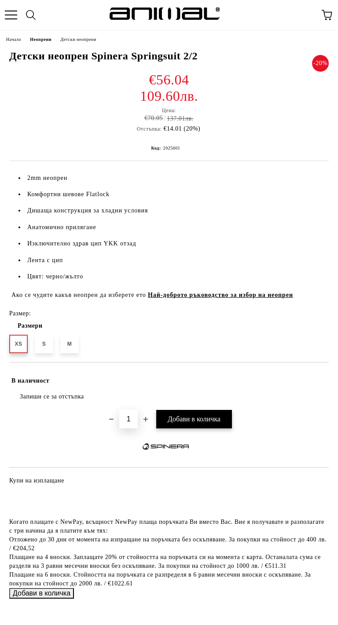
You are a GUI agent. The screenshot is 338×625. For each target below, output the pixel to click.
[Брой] (128, 419)
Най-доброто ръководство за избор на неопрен (220, 295)
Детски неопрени (78, 39)
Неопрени (40, 39)
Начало (13, 39)
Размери (30, 325)
